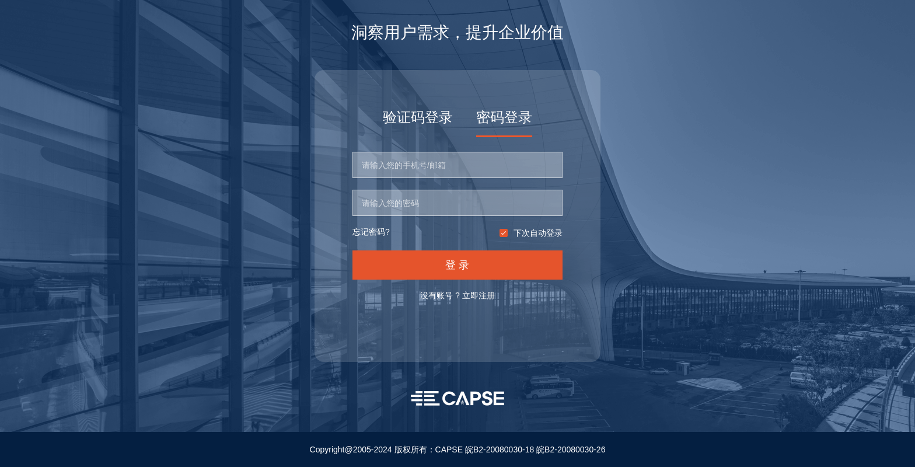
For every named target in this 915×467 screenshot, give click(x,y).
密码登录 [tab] (504, 117)
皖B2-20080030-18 (499, 449)
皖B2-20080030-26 (570, 449)
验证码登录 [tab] (418, 117)
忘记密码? (371, 232)
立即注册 (478, 295)
